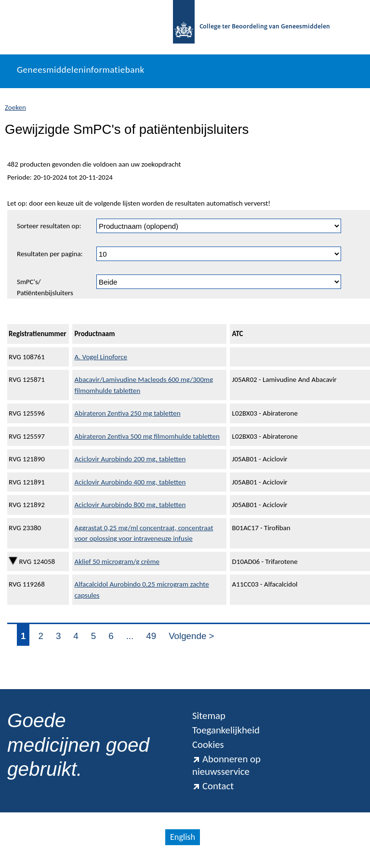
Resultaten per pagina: (50, 253)
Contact (213, 786)
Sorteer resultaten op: (49, 226)
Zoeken (15, 107)
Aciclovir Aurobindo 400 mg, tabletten (130, 482)
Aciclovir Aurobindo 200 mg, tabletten (130, 459)
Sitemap (208, 715)
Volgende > (191, 636)
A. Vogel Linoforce (101, 357)
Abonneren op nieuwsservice (226, 765)
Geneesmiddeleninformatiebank (81, 69)
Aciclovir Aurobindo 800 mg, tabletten (130, 504)
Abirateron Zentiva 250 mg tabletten (128, 413)
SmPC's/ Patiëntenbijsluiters (45, 287)
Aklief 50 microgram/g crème (117, 561)
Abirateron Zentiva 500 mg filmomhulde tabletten (147, 436)
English (182, 837)
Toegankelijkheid (226, 730)
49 (151, 636)
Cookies (208, 744)
